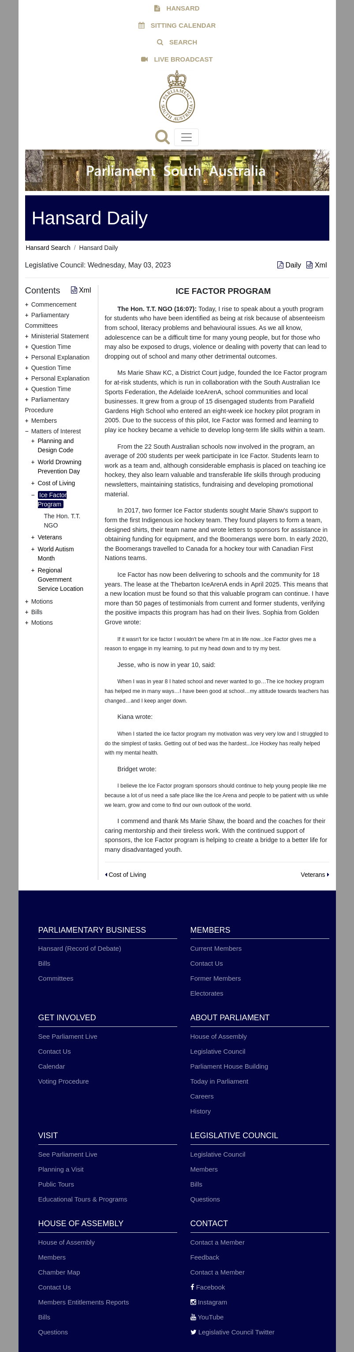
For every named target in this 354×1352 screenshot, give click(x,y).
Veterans (50, 537)
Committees (56, 978)
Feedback (205, 1257)
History (200, 1111)
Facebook (207, 1287)
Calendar (51, 1066)
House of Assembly (218, 1036)
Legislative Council (218, 1051)
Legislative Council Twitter (232, 1332)
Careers (202, 1096)
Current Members (216, 948)
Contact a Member (217, 1242)
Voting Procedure (63, 1081)
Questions (205, 1199)
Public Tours (56, 1184)
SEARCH (177, 42)
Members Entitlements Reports (83, 1302)
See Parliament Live (67, 1036)
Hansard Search (48, 247)
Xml (316, 265)
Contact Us (206, 963)
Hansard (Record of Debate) (79, 948)
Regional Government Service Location (61, 579)
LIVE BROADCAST (177, 59)
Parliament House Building (229, 1066)
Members (204, 1169)
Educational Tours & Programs (82, 1199)
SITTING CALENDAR (177, 25)
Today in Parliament (219, 1081)
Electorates (207, 993)
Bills (44, 963)
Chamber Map (59, 1272)
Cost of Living (56, 483)
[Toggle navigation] (186, 137)
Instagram (208, 1302)
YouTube (207, 1317)
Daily (290, 265)
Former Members (215, 978)
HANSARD (176, 8)
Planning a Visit (61, 1169)
